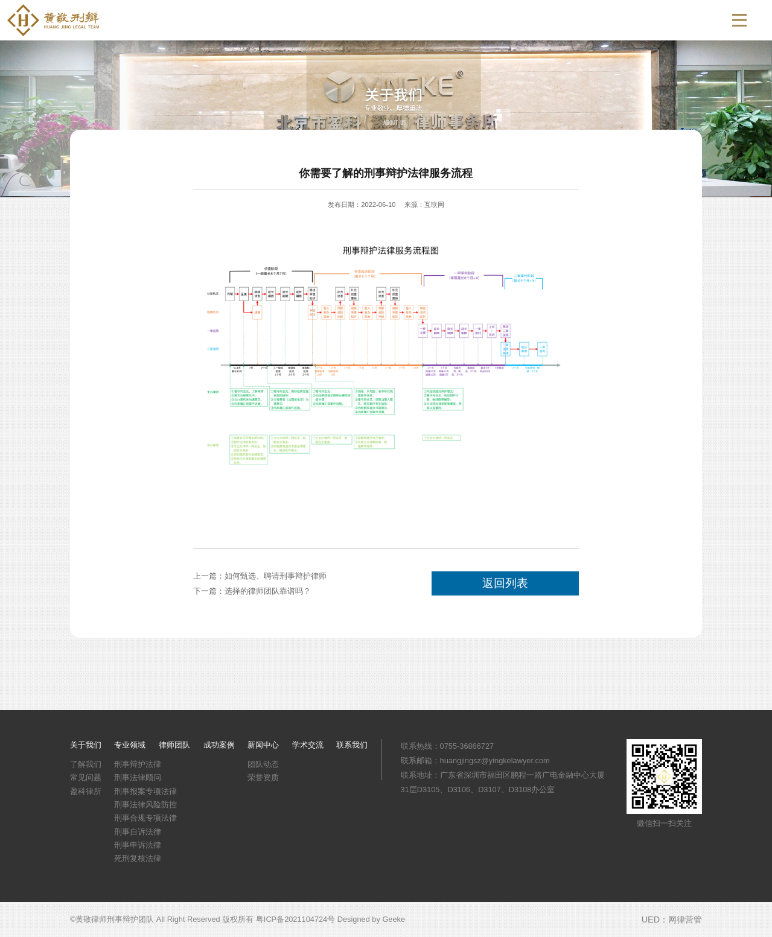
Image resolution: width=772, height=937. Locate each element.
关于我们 (328, 20)
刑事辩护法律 (137, 764)
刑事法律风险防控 (145, 804)
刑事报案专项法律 (145, 791)
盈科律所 (85, 791)
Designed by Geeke (371, 919)
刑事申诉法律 (137, 845)
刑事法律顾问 (137, 777)
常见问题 (85, 777)
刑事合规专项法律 (145, 817)
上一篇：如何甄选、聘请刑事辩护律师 (260, 575)
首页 (278, 20)
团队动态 (263, 764)
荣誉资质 (263, 777)
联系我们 (675, 20)
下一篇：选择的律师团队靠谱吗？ (252, 591)
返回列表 (505, 583)
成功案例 (501, 20)
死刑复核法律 (137, 858)
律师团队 (444, 20)
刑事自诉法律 (137, 831)
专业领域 (386, 20)
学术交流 (617, 20)
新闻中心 (559, 20)
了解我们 (85, 764)
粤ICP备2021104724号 (295, 919)
